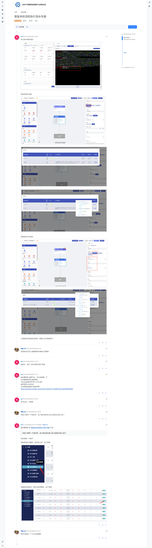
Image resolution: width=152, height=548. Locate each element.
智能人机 (23, 348)
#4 (106, 374)
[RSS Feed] (27, 26)
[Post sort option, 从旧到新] (20, 26)
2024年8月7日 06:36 (35, 412)
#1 (106, 36)
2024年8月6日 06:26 (35, 348)
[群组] (2, 21)
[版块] (2, 2)
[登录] (149, 2)
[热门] (2, 14)
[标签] (2, 10)
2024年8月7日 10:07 (35, 531)
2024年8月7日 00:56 (32, 399)
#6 (106, 412)
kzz (22, 36)
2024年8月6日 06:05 (32, 36)
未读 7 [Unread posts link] (125, 52)
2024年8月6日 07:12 (32, 374)
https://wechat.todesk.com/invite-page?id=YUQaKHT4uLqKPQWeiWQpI (47, 389)
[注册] (149, 6)
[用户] (2, 17)
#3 (106, 361)
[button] (2, 541)
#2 (106, 348)
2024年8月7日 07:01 (31, 424)
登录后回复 (132, 27)
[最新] (2, 6)
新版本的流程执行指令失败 (40, 428)
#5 (106, 399)
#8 (106, 531)
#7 (106, 424)
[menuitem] (149, 2)
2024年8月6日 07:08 (32, 361)
